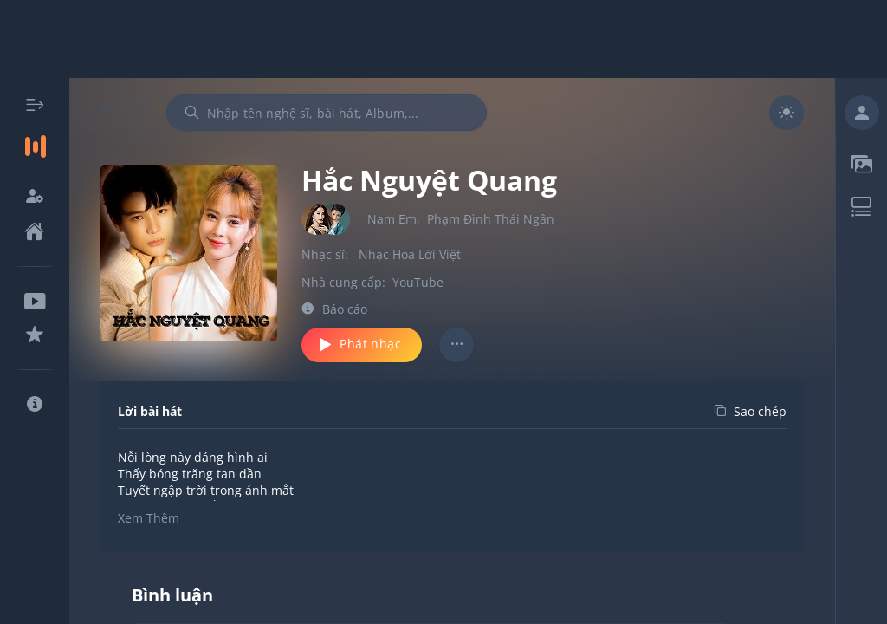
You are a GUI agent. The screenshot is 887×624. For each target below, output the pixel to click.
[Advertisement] (443, 39)
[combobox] (326, 112)
